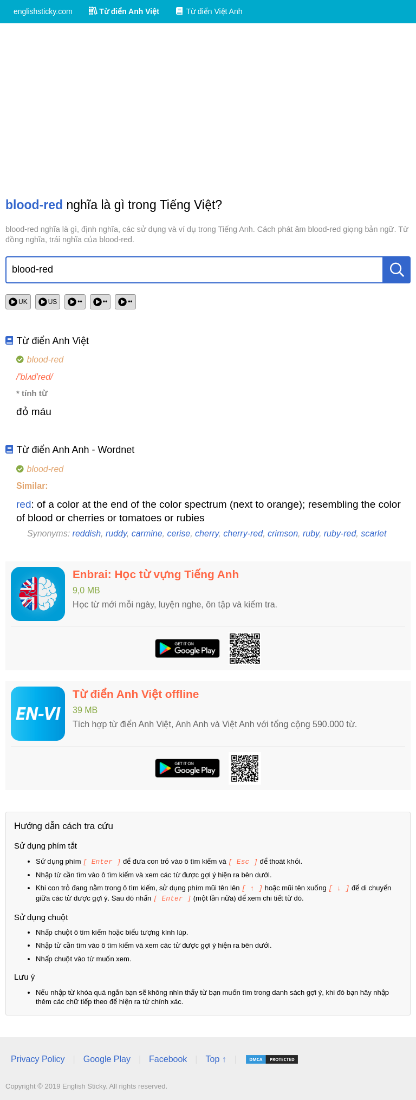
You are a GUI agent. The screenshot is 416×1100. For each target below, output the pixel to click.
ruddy (116, 533)
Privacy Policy (38, 1057)
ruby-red (340, 533)
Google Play (107, 1057)
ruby (311, 533)
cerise (179, 533)
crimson (283, 533)
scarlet (373, 533)
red (23, 504)
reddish (87, 533)
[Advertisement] (208, 110)
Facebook (168, 1057)
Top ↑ (215, 1057)
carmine (147, 533)
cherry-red (243, 533)
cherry (206, 533)
